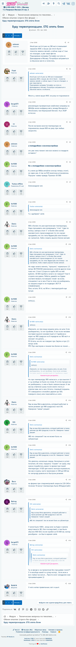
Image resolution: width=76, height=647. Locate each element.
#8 (70, 202)
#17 (70, 479)
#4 (70, 122)
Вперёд (16, 35)
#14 (70, 400)
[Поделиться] (65, 42)
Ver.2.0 (16, 630)
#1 (68, 42)
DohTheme (44, 644)
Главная (53, 632)
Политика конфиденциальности (28, 632)
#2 (70, 69)
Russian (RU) (27, 630)
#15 (70, 420)
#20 (69, 583)
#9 (70, 222)
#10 (70, 244)
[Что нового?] (53, 3)
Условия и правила (55, 630)
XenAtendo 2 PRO (29, 640)
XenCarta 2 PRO (29, 638)
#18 (70, 499)
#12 (70, 317)
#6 (70, 162)
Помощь (45, 632)
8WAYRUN (49, 638)
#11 (70, 297)
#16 (70, 445)
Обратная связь (40, 630)
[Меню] (3, 3)
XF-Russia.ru (10, 637)
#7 (70, 182)
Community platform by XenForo (38, 635)
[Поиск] (59, 3)
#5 (70, 142)
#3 (70, 102)
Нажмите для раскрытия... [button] (49, 375)
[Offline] (11, 47)
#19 (70, 540)
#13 (70, 352)
